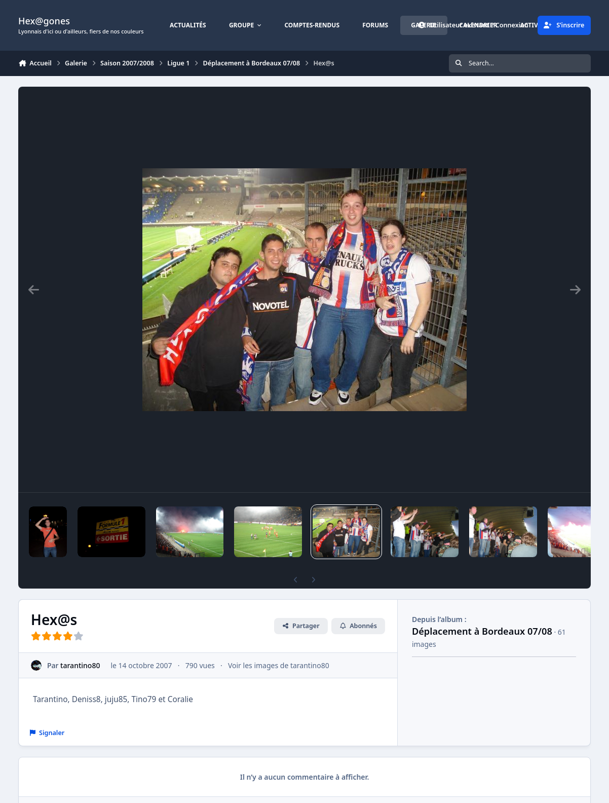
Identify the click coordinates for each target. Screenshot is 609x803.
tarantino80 (80, 665)
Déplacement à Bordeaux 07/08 (482, 631)
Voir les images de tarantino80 (278, 665)
